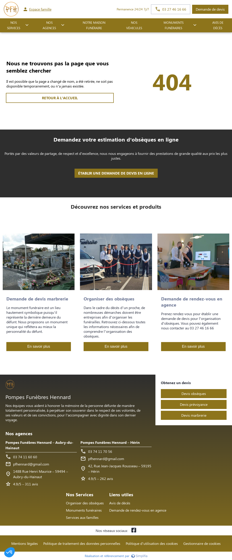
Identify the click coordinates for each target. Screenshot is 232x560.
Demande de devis (210, 9)
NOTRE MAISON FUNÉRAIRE (94, 25)
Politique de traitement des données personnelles (81, 543)
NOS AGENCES (49, 25)
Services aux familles (82, 517)
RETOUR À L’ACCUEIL (60, 97)
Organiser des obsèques (85, 503)
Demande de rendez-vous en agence (137, 510)
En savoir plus (38, 346)
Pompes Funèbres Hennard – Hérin (110, 442)
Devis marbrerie (193, 415)
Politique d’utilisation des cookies (152, 543)
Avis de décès (217, 25)
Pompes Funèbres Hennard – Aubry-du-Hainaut (39, 445)
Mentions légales (24, 543)
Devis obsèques (193, 393)
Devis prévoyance (194, 404)
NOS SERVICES (13, 25)
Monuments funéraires (174, 25)
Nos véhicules (134, 25)
